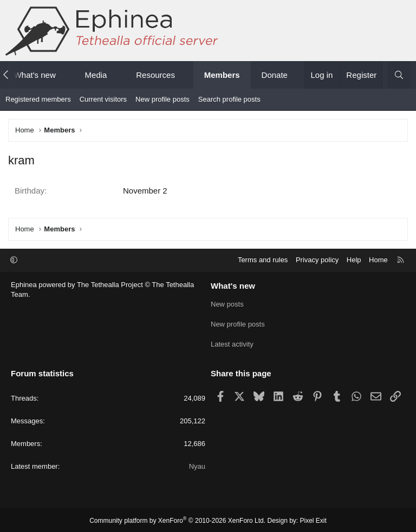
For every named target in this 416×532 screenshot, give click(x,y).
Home (378, 260)
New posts (227, 304)
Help (354, 260)
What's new (35, 74)
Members (222, 74)
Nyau (197, 465)
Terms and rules (263, 260)
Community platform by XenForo (177, 519)
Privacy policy (317, 260)
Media (96, 74)
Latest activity (232, 343)
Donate (275, 74)
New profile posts (162, 99)
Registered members (38, 99)
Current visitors (103, 99)
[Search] (399, 75)
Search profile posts (229, 99)
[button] (65, 75)
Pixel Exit (313, 519)
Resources (155, 74)
